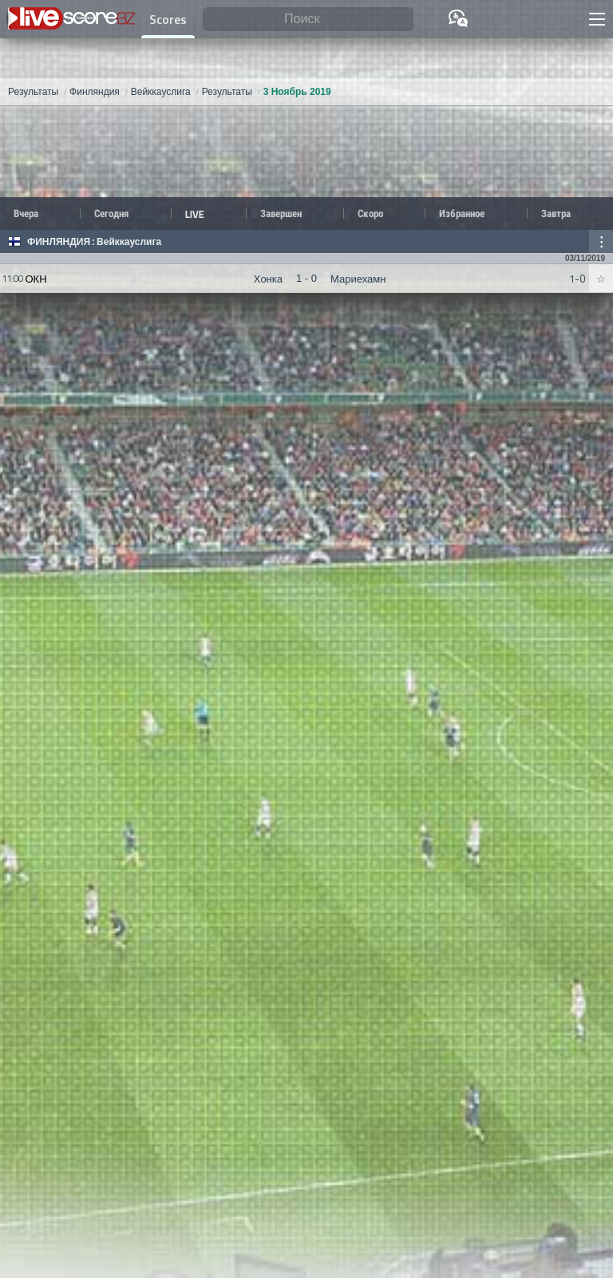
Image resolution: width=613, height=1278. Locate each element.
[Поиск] (308, 19)
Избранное (461, 214)
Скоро (370, 214)
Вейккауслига (129, 241)
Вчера (26, 214)
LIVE (194, 214)
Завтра (556, 214)
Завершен (281, 214)
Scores (168, 19)
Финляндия (58, 241)
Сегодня (111, 214)
